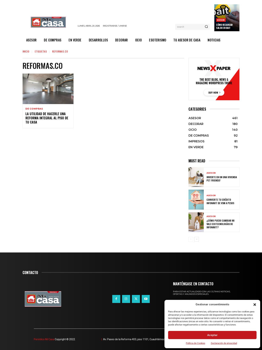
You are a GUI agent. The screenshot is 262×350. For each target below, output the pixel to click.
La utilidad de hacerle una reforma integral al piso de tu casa (46, 118)
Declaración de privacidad (224, 343)
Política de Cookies (195, 343)
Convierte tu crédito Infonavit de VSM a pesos (220, 201)
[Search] (206, 27)
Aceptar (212, 335)
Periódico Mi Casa (44, 339)
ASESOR (221, 19)
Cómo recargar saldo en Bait (224, 26)
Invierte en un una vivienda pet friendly (222, 178)
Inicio (26, 51)
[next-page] (196, 239)
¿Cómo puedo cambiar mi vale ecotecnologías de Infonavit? (221, 224)
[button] (255, 304)
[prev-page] (190, 239)
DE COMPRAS (34, 109)
